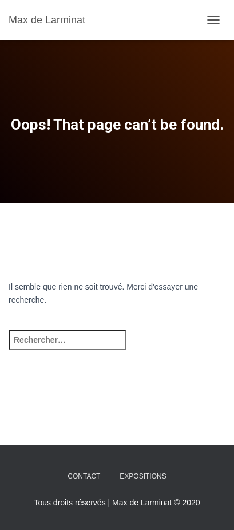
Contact (84, 476)
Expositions (143, 476)
